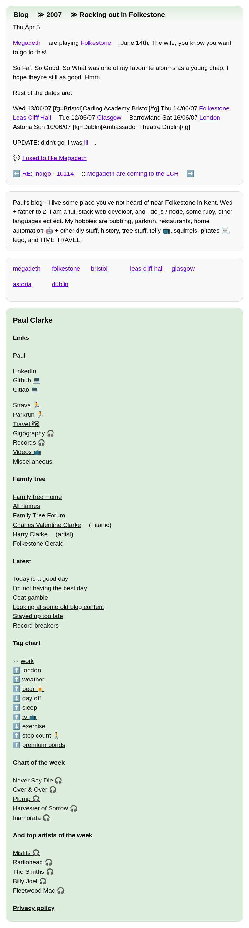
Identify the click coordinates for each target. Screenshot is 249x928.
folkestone (66, 268)
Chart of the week (39, 762)
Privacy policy (33, 908)
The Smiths (28, 871)
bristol (99, 268)
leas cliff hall (147, 268)
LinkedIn (24, 371)
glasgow (183, 268)
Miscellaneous (32, 461)
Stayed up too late (38, 616)
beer (28, 688)
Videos (22, 452)
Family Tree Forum (39, 515)
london (31, 670)
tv (24, 717)
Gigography (29, 433)
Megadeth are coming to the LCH (133, 173)
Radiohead (28, 862)
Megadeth (26, 42)
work (27, 660)
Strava (21, 405)
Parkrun (23, 414)
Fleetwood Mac (34, 890)
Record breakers (36, 625)
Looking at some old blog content (58, 607)
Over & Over (30, 789)
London (209, 117)
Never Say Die (33, 780)
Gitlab (21, 389)
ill (86, 142)
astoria (22, 284)
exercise (33, 726)
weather (33, 679)
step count (36, 735)
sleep (29, 707)
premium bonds (43, 745)
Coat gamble (30, 597)
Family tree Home (37, 496)
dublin (60, 284)
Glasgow (109, 117)
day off (31, 698)
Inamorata (27, 817)
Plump (21, 798)
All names (26, 505)
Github (22, 380)
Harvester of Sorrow (40, 808)
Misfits (21, 852)
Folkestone (95, 42)
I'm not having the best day (50, 588)
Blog (21, 14)
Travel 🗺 (26, 424)
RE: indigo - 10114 (48, 173)
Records (24, 442)
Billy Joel (25, 881)
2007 (54, 14)
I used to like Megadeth (54, 158)
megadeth (26, 268)
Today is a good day (40, 578)
